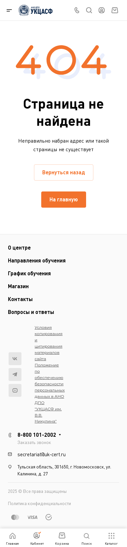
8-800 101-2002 (36, 434)
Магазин (18, 286)
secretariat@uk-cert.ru (41, 454)
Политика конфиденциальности (39, 503)
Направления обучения (37, 260)
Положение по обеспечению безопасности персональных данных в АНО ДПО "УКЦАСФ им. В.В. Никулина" (50, 393)
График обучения (29, 273)
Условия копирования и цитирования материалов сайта (49, 343)
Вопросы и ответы (31, 312)
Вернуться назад (63, 172)
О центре (19, 247)
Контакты (20, 299)
